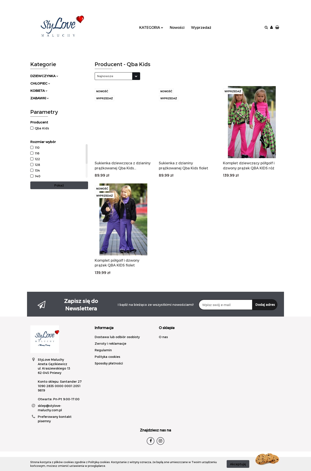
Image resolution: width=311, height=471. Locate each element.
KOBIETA (38, 90)
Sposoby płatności (109, 363)
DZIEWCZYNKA (44, 76)
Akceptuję (238, 464)
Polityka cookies (107, 357)
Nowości (177, 27)
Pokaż (59, 185)
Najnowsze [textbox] (105, 76)
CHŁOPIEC (40, 83)
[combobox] (117, 76)
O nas (163, 337)
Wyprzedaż (201, 27)
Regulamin (103, 350)
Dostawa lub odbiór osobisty (117, 337)
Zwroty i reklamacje (110, 343)
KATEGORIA (151, 27)
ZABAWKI (39, 98)
